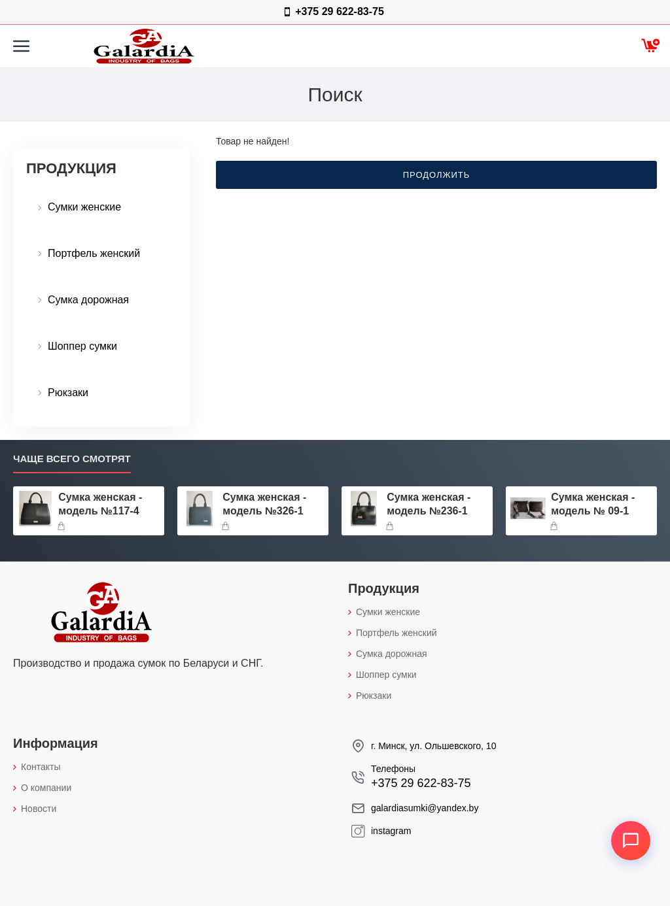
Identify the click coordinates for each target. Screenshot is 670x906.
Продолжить (436, 175)
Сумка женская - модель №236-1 (428, 504)
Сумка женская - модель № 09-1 (593, 504)
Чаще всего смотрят (72, 458)
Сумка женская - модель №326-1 (264, 504)
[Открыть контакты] (630, 840)
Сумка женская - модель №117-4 (100, 504)
